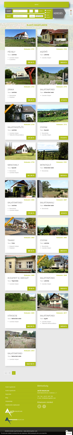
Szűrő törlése (39, 16)
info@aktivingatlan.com (49, 398)
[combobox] (20, 11)
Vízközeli (47, 17)
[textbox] (21, 11)
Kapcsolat (8, 394)
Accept (69, 433)
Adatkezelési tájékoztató (12, 405)
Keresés (58, 13)
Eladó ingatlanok (10, 387)
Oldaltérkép (8, 401)
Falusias (47, 12)
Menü (36, 4)
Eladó (9, 11)
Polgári (47, 15)
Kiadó (9, 16)
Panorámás (48, 10)
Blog (6, 398)
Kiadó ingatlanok (10, 390)
